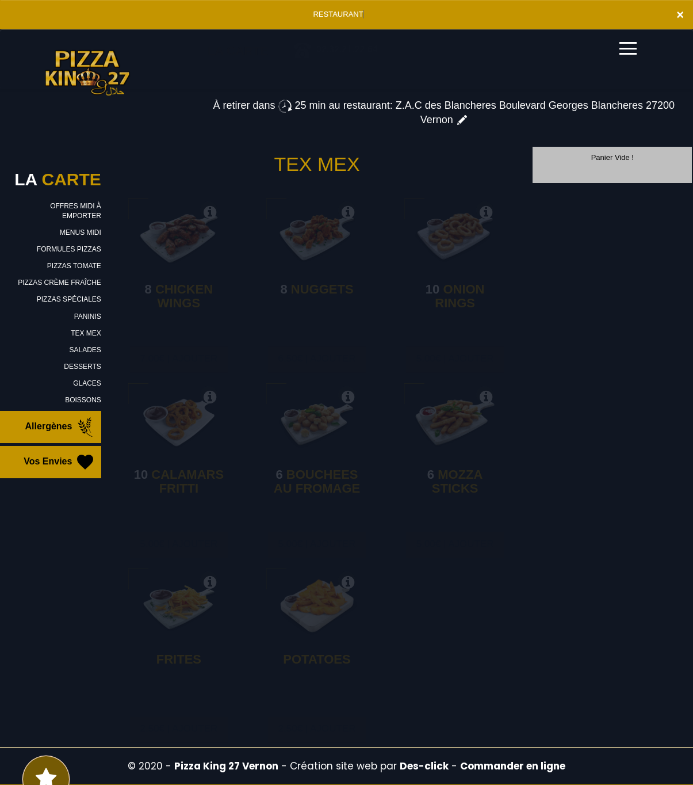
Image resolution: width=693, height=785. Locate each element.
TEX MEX (86, 333)
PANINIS (87, 317)
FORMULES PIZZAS (69, 249)
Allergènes (60, 427)
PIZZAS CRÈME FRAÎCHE (59, 283)
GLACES (87, 383)
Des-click (424, 766)
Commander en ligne (512, 766)
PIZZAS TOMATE (74, 266)
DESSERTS (82, 367)
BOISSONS (83, 400)
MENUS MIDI (80, 232)
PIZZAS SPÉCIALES (69, 299)
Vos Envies (59, 462)
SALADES (85, 350)
